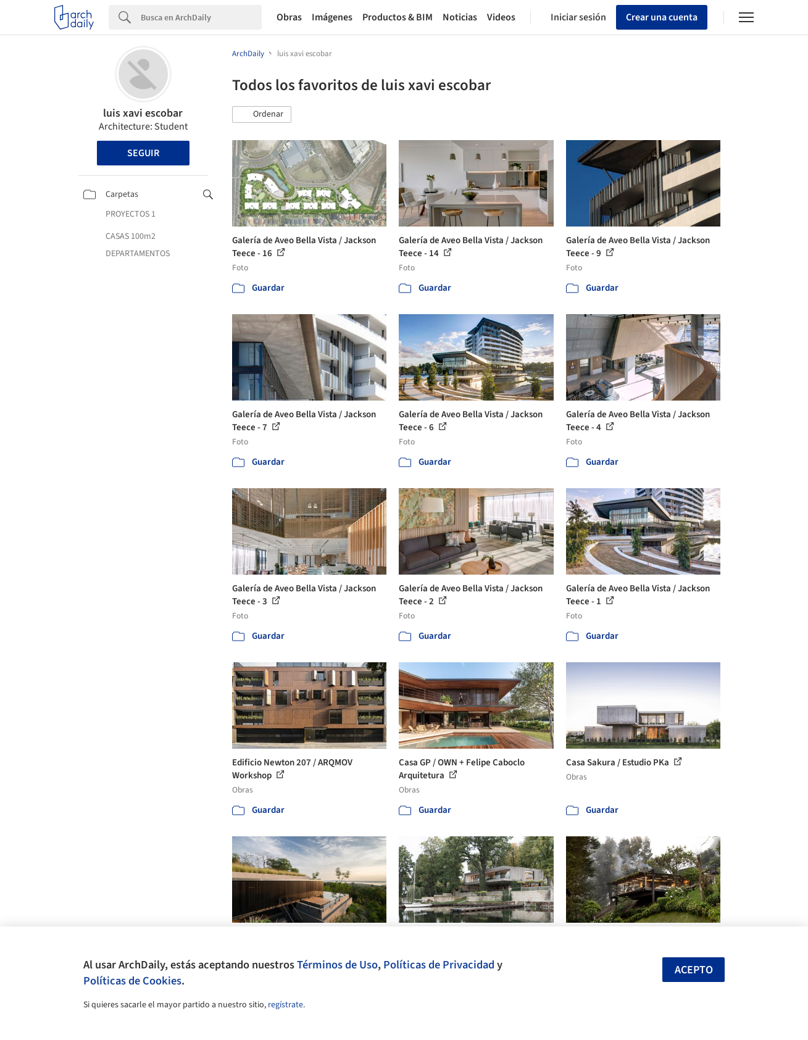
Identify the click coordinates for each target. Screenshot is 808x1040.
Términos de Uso (337, 965)
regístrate (285, 1005)
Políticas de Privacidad (438, 965)
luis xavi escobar (143, 113)
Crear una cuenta (662, 17)
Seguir (143, 153)
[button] (261, 114)
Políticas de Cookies (132, 981)
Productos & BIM (397, 17)
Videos (501, 17)
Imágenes (332, 17)
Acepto (694, 970)
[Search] (201, 17)
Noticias (460, 17)
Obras (289, 17)
